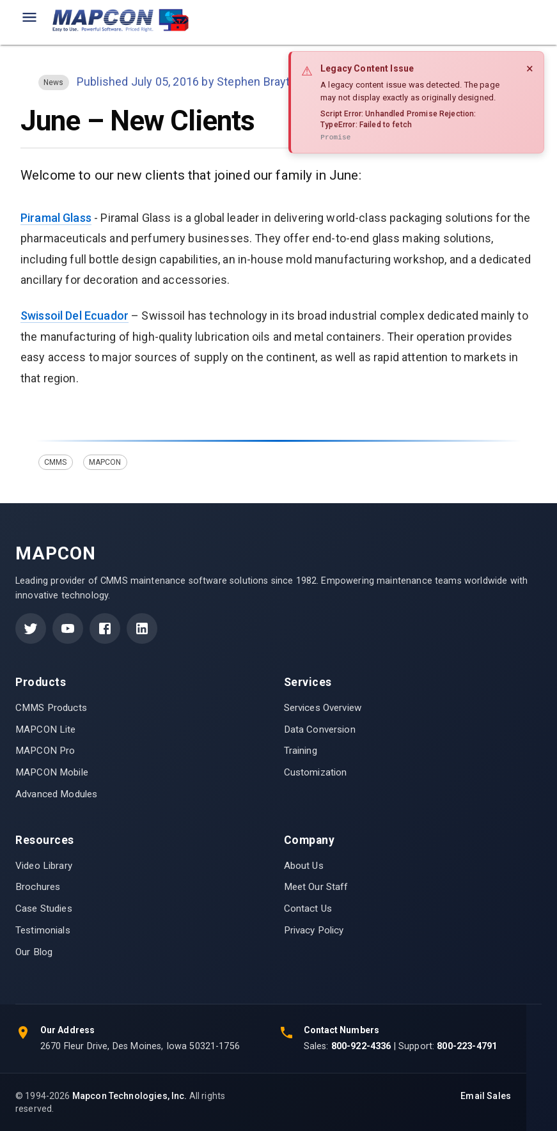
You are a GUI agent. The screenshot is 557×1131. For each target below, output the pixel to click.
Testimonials (42, 930)
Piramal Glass (55, 217)
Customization (315, 772)
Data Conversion (320, 729)
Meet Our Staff (316, 887)
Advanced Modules (56, 794)
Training (300, 750)
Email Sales (485, 1096)
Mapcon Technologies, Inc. (129, 1096)
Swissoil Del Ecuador (74, 315)
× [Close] (529, 68)
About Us (304, 865)
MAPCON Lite (45, 729)
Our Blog (33, 952)
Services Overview (323, 708)
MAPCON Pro (45, 750)
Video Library (43, 865)
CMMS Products (51, 708)
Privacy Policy (314, 930)
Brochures (37, 887)
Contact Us (308, 908)
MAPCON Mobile (51, 772)
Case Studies (43, 908)
